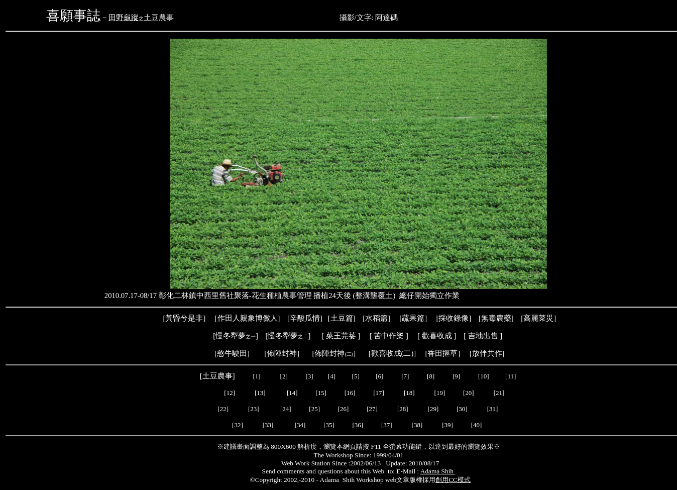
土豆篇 (341, 318)
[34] (300, 425)
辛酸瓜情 (305, 318)
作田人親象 (236, 318)
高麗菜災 (538, 318)
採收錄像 (453, 318)
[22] (223, 409)
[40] (477, 425)
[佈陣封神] (276, 353)
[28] (402, 409)
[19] (439, 393)
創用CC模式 (453, 479)
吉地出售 (483, 336)
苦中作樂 (389, 336)
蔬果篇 (413, 318)
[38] (417, 425)
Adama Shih (438, 471)
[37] (386, 425)
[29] (433, 409)
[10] (483, 376)
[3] (309, 376)
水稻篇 (376, 318)
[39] (447, 425)
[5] (356, 376)
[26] (343, 409)
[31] (493, 409)
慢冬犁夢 (230, 336)
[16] (350, 393)
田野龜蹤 (123, 18)
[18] (409, 393)
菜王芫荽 (341, 336)
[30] (463, 409)
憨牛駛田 (232, 353)
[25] (313, 409)
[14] (292, 393)
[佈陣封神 (327, 353)
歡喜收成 (437, 336)
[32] (237, 425)
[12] (229, 393)
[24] (285, 409)
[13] (260, 393)
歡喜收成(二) (392, 353)
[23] (253, 409)
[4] (330, 376)
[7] (405, 376)
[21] (500, 393)
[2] (283, 376)
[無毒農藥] (496, 318)
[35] (328, 425)
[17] (378, 393)
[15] (320, 393)
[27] (372, 409)
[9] (457, 376)
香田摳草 (442, 353)
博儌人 (266, 318)
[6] (378, 376)
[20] (469, 393)
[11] (511, 376)
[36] (357, 425)
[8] (430, 376)
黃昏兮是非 (184, 318)
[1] (256, 376)
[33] (268, 425)
